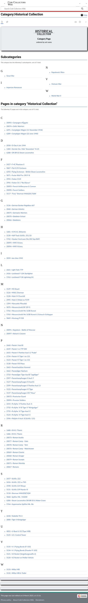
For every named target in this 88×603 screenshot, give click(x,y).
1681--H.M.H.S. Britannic (16, 232)
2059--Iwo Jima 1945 (14, 258)
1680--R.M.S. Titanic (14, 430)
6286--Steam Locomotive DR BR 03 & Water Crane (26, 500)
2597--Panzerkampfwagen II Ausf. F (20, 378)
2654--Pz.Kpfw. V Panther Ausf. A (19, 404)
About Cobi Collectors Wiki (23, 600)
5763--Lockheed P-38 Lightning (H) (19, 277)
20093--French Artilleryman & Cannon (21, 186)
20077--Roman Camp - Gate (17, 441)
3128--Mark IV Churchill (15, 296)
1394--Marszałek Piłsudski (16, 303)
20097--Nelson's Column (16, 334)
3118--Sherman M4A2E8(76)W (18, 493)
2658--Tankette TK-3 (14, 516)
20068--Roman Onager (15, 456)
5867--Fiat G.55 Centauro (16, 168)
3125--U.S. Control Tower (16, 535)
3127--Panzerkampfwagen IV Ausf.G (20, 382)
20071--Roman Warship (15, 463)
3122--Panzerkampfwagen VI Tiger (19, 389)
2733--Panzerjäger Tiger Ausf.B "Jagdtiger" (22, 375)
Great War (10, 76)
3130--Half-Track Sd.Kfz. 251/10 (18, 235)
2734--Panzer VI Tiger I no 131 (18, 356)
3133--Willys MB (13, 569)
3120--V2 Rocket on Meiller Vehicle (20, 558)
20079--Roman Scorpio (15, 459)
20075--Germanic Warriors (16, 213)
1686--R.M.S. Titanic (14, 434)
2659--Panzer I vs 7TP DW (16, 349)
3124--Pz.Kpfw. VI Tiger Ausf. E (18, 415)
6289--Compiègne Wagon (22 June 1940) (22, 134)
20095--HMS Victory (14, 243)
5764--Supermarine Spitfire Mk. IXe (20, 504)
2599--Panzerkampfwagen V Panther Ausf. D (23, 385)
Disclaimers (40, 600)
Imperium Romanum (14, 87)
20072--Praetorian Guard (16, 396)
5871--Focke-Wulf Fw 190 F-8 (18, 175)
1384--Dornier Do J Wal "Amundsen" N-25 (22, 149)
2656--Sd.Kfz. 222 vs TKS (16, 482)
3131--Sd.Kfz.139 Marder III (17, 490)
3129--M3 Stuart (12, 289)
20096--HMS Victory (14, 246)
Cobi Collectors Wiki (17, 3)
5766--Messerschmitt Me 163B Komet (21, 311)
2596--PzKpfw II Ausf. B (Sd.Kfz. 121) (20, 418)
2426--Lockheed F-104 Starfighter (19, 273)
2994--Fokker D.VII (13, 179)
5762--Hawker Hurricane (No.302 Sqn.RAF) (23, 239)
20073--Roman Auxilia (14, 437)
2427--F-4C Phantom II (15, 164)
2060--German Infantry (15, 209)
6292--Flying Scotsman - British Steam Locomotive (25, 172)
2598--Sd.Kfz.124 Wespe (16, 486)
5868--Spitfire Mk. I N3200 (16, 497)
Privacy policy (6, 600)
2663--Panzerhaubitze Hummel (18, 367)
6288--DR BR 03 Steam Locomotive (20, 153)
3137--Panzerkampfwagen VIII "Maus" (21, 393)
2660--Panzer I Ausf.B (14, 345)
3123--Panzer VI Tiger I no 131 (18, 360)
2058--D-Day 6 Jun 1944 (16, 145)
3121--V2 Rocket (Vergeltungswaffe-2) (21, 554)
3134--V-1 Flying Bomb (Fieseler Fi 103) (21, 550)
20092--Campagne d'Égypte (17, 123)
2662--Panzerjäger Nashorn (17, 371)
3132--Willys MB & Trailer (16, 573)
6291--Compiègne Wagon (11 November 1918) (24, 130)
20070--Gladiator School (15, 216)
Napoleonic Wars (57, 72)
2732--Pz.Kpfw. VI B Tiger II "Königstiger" (22, 407)
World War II (56, 96)
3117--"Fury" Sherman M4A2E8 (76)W (21, 194)
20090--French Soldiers (15, 190)
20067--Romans (12, 467)
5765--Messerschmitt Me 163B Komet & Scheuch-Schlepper (29, 314)
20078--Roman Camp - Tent (17, 445)
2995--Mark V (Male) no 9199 (17, 300)
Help (85, 15)
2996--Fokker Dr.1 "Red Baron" (18, 183)
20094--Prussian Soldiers (16, 400)
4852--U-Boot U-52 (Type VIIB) (18, 531)
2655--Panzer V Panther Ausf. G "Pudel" (21, 353)
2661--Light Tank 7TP (14, 270)
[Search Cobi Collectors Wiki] (44, 8)
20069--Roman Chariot (15, 452)
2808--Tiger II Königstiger (16, 520)
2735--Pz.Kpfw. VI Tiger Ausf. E (18, 411)
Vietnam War (56, 84)
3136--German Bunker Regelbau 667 (20, 205)
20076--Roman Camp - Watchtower (20, 448)
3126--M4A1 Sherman (15, 293)
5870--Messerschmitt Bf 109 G (18, 307)
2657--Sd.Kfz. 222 (13, 479)
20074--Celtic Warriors (15, 126)
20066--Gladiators (13, 220)
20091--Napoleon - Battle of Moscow (20, 330)
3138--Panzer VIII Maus (15, 363)
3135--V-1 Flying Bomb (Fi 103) (18, 547)
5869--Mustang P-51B (15, 318)
